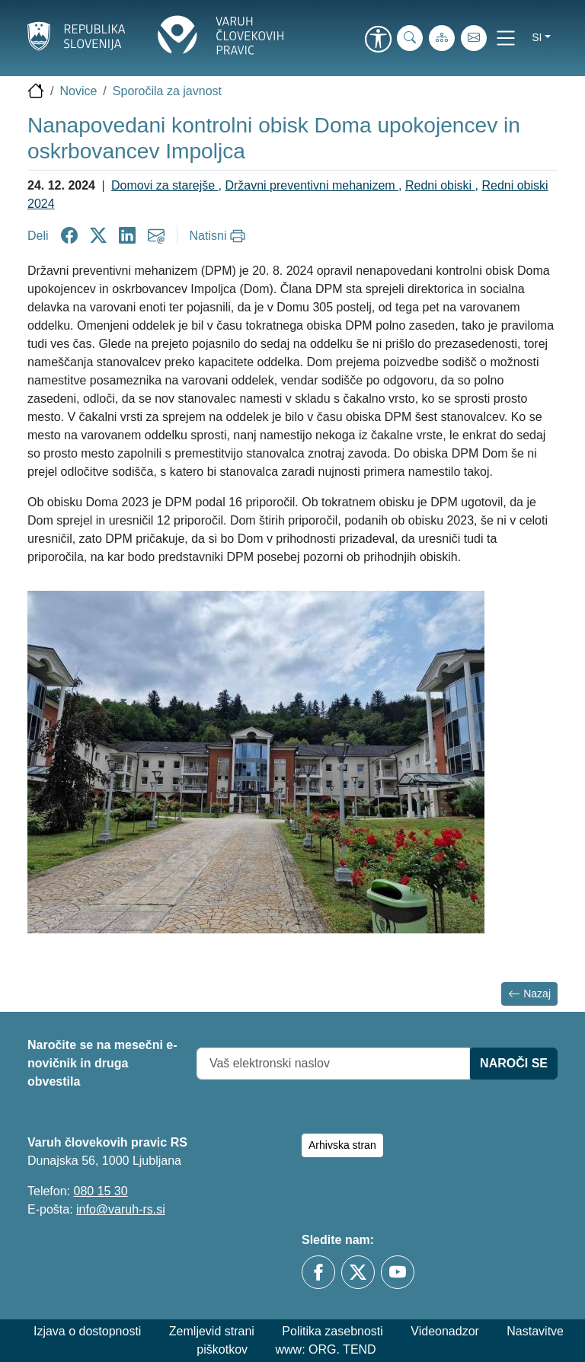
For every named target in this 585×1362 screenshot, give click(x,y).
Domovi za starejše (165, 185)
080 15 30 (100, 1191)
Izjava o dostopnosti (87, 1331)
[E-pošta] (474, 38)
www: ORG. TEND (326, 1349)
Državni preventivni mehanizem (311, 185)
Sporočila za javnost (167, 91)
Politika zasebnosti (332, 1331)
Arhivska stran (342, 1145)
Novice (78, 91)
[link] (378, 40)
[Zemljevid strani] (442, 38)
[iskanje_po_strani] (410, 38)
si (537, 37)
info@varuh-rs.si (120, 1209)
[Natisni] (220, 236)
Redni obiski (440, 185)
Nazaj (529, 994)
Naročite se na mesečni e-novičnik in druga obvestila (102, 1063)
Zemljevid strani (211, 1331)
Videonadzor (445, 1331)
